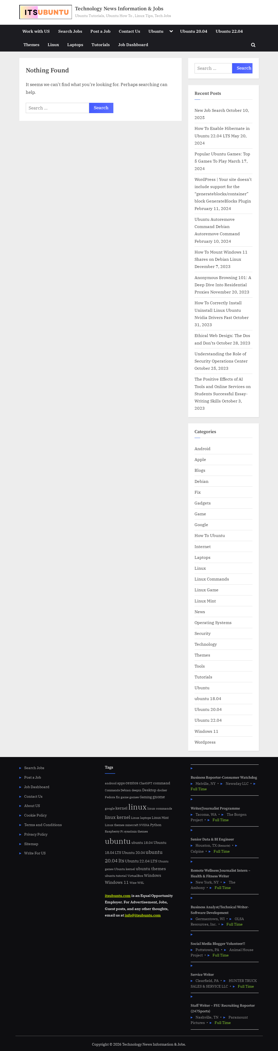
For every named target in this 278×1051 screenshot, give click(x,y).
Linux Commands (212, 579)
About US (32, 805)
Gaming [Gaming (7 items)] (146, 797)
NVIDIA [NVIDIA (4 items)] (144, 825)
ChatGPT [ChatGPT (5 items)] (145, 783)
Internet (203, 546)
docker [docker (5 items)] (162, 790)
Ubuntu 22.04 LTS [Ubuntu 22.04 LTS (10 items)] (141, 861)
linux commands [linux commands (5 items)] (159, 808)
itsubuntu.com (118, 895)
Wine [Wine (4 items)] (133, 883)
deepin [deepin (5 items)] (136, 790)
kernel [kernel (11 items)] (121, 808)
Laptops (75, 44)
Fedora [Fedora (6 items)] (110, 797)
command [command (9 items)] (161, 782)
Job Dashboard (133, 44)
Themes (31, 44)
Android (202, 448)
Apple (200, 459)
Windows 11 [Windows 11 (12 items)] (117, 882)
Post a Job (100, 31)
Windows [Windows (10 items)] (152, 875)
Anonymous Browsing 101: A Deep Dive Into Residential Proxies (223, 285)
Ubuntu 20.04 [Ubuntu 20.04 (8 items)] (133, 852)
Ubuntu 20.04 (193, 31)
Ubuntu (155, 31)
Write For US (35, 853)
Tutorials (100, 44)
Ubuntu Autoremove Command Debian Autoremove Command (217, 226)
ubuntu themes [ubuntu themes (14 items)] (151, 868)
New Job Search (210, 110)
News (200, 611)
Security (203, 633)
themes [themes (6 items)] (143, 831)
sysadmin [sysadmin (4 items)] (130, 831)
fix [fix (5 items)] (118, 797)
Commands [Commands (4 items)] (112, 790)
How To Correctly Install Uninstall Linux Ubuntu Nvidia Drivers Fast (218, 310)
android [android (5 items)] (110, 783)
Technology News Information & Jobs (119, 8)
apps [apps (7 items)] (121, 783)
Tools (200, 666)
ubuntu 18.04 (208, 698)
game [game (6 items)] (125, 797)
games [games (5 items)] (134, 797)
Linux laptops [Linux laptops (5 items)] (141, 818)
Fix (198, 492)
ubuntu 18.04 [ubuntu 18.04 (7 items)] (142, 842)
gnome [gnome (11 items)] (159, 796)
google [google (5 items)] (110, 808)
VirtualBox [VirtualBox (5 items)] (135, 876)
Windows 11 (206, 731)
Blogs (200, 470)
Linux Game (206, 589)
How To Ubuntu (210, 535)
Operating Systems (213, 622)
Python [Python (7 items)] (155, 825)
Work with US (36, 31)
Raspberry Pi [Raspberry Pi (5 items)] (114, 831)
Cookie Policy (35, 815)
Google (201, 524)
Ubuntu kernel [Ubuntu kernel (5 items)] (124, 869)
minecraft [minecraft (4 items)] (131, 825)
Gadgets (203, 503)
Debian (201, 481)
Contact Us (129, 31)
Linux (53, 44)
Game (200, 513)
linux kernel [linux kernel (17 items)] (117, 817)
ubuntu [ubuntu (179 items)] (118, 841)
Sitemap (31, 843)
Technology (206, 644)
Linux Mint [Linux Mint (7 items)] (160, 817)
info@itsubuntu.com (143, 915)
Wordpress (205, 742)
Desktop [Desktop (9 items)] (149, 789)
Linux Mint (205, 600)
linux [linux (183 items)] (137, 807)
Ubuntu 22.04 (229, 31)
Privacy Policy (35, 834)
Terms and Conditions (43, 824)
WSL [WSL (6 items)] (140, 882)
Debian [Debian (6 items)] (126, 790)
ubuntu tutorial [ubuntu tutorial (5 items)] (116, 876)
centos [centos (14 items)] (131, 783)
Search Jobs (70, 31)
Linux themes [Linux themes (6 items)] (114, 825)
